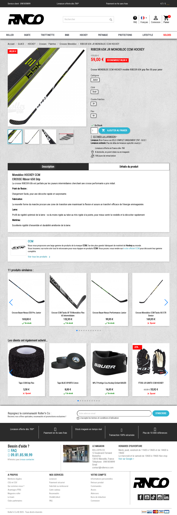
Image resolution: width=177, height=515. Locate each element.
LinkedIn (166, 497)
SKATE (27, 35)
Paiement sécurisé (57, 482)
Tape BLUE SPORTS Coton (67, 383)
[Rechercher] (88, 19)
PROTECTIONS (125, 35)
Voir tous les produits (39, 256)
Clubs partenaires (15, 501)
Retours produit (97, 482)
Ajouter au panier (114, 130)
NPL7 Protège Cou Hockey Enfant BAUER (109, 383)
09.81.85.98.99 (20, 455)
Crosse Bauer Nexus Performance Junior (109, 313)
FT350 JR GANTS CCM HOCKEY (150, 383)
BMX (67, 35)
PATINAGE (103, 35)
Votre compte (98, 474)
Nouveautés (54, 493)
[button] (11, 302)
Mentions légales (15, 479)
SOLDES (167, 35)
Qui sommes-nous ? (16, 486)
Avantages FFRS (14, 490)
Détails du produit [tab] (129, 166)
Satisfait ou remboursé (58, 486)
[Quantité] (94, 130)
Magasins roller (14, 493)
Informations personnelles (102, 479)
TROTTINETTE (47, 35)
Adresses (95, 493)
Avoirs (93, 490)
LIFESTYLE (147, 35)
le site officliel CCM (131, 248)
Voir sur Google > (126, 458)
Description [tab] (48, 166)
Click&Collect (54, 497)
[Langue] (144, 19)
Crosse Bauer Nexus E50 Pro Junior (26, 313)
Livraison (53, 479)
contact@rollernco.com (102, 467)
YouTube (147, 497)
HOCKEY (84, 35)
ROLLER (10, 35)
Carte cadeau (54, 490)
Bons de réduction (98, 497)
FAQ (135, 22)
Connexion (95, 501)
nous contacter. (27, 459)
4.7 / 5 (164, 3)
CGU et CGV (12, 482)
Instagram (160, 497)
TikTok (153, 497)
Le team (11, 497)
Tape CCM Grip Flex (26, 383)
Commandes (96, 486)
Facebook (140, 497)
